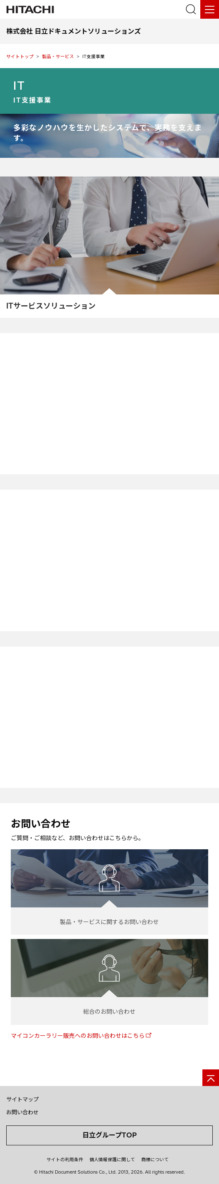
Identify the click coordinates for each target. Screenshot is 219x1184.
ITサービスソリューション (51, 306)
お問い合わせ (22, 1112)
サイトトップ (20, 56)
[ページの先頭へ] (210, 1077)
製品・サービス (58, 56)
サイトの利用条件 (65, 1159)
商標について (155, 1159)
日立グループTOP (109, 1135)
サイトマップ (22, 1099)
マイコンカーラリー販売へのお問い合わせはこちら (78, 1035)
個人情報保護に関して (112, 1159)
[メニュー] (209, 9)
